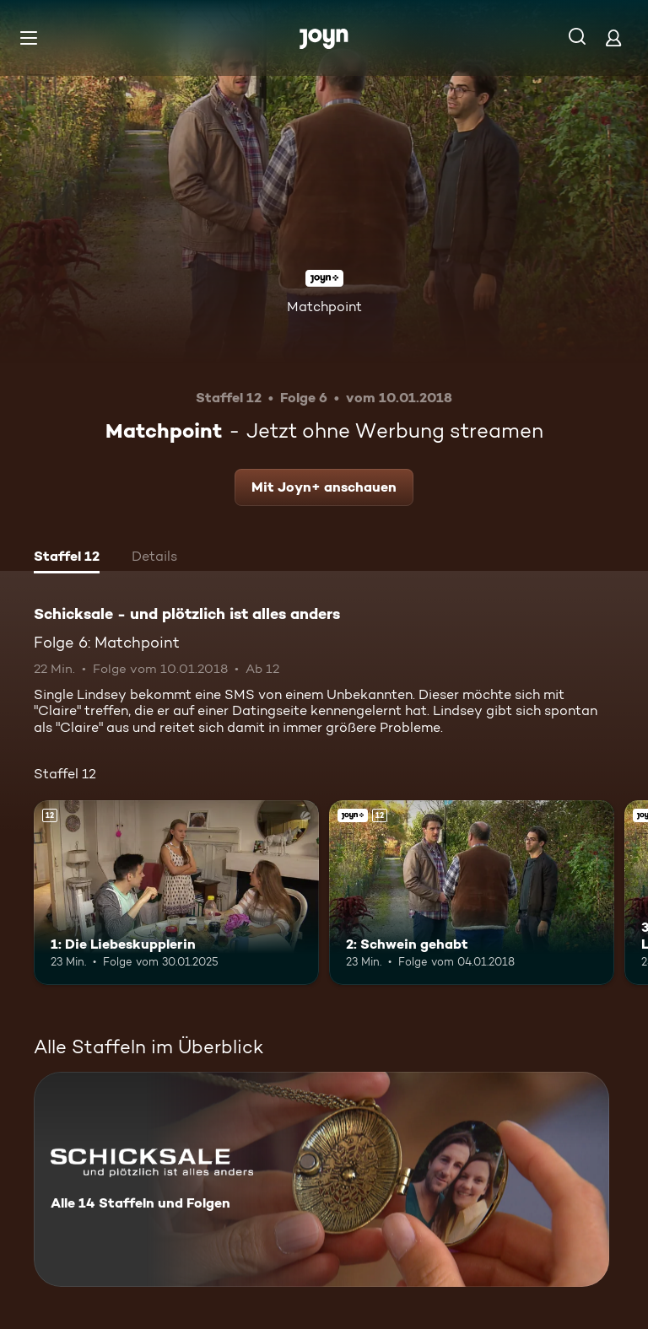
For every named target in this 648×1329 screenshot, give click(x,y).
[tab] (66, 558)
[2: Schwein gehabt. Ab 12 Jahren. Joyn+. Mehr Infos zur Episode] (471, 893)
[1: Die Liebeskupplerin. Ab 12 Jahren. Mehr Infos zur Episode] (176, 893)
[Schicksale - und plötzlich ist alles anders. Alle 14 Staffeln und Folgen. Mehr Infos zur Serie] (321, 1179)
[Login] (613, 37)
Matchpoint (324, 307)
